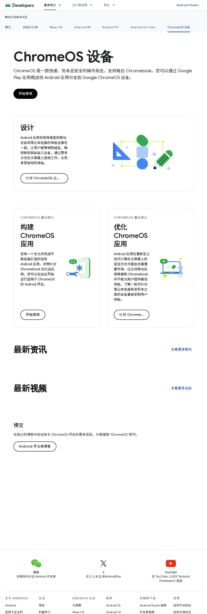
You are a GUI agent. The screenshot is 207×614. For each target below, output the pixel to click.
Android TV (110, 27)
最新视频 (30, 388)
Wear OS (56, 27)
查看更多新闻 (181, 349)
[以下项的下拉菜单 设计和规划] (93, 5)
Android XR (82, 27)
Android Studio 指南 (153, 605)
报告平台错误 (182, 605)
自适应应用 (30, 27)
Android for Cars (143, 27)
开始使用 (25, 94)
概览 (8, 27)
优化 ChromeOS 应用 (131, 235)
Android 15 (113, 605)
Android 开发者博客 (35, 446)
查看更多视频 (181, 388)
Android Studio (187, 5)
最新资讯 (30, 350)
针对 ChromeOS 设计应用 (46, 178)
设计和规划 (79, 5)
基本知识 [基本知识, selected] (50, 5)
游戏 (42, 605)
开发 (107, 5)
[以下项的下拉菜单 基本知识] (61, 5)
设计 (27, 127)
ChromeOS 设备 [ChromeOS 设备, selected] (178, 27)
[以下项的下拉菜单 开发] (115, 5)
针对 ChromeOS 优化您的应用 (134, 315)
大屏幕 (76, 605)
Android (10, 605)
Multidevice (16, 17)
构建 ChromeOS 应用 (37, 235)
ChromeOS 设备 (63, 56)
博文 (18, 425)
